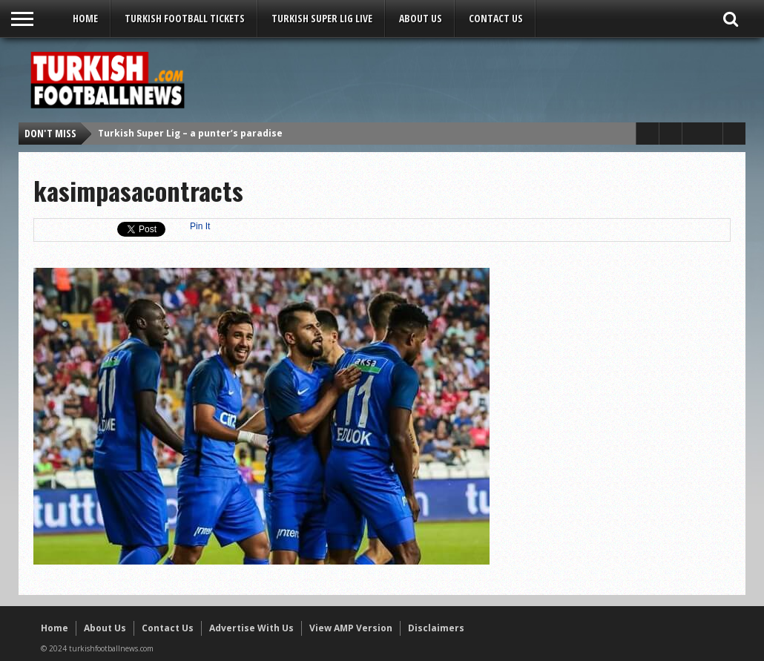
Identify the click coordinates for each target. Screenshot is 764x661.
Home (85, 18)
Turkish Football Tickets (185, 18)
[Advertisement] (468, 79)
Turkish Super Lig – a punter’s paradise (190, 133)
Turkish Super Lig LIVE (321, 18)
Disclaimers (436, 628)
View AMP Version (350, 628)
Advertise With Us (251, 628)
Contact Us (496, 18)
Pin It (200, 226)
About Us (420, 18)
